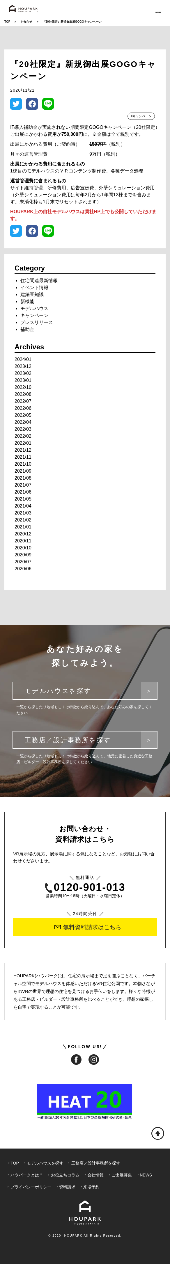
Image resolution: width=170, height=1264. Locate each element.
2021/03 (23, 512)
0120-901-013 (85, 887)
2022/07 (23, 401)
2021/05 (23, 498)
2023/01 (23, 380)
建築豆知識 (32, 294)
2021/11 (23, 457)
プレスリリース (36, 322)
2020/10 (23, 547)
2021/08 (23, 478)
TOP (7, 21)
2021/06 (23, 491)
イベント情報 (34, 287)
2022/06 (23, 408)
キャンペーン (34, 315)
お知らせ (26, 21)
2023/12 (23, 366)
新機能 (27, 301)
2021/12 (23, 450)
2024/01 (23, 359)
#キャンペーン (141, 116)
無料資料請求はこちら (87, 927)
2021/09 (23, 471)
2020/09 (23, 554)
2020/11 (23, 540)
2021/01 (23, 526)
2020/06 (23, 568)
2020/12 (23, 533)
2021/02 (23, 519)
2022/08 (23, 394)
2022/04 (23, 422)
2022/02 (23, 436)
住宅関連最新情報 (39, 280)
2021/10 (23, 464)
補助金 (27, 329)
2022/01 (23, 443)
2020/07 (23, 561)
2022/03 (23, 429)
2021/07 (23, 485)
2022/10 (23, 387)
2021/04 (23, 505)
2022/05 (23, 415)
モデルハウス (34, 308)
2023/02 (23, 373)
